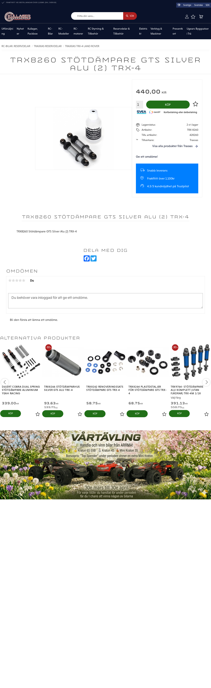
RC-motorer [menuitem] (78, 31)
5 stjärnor (23, 281)
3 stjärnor (16, 281)
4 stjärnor (20, 281)
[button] (193, 16)
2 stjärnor (13, 281)
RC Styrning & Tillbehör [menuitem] (96, 31)
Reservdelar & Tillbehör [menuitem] (121, 31)
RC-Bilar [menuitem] (50, 31)
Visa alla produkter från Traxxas (172, 147)
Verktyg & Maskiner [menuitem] (156, 31)
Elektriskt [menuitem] (143, 31)
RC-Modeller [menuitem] (63, 31)
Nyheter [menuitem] (20, 31)
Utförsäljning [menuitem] (7, 31)
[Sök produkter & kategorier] (94, 16)
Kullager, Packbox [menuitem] (33, 31)
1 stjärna (10, 281)
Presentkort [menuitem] (178, 31)
